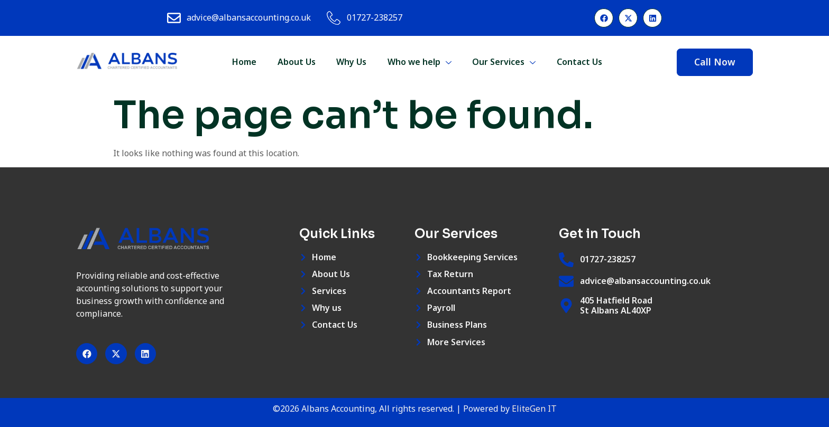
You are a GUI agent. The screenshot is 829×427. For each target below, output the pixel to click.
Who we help (419, 62)
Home (243, 62)
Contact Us (579, 62)
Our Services (504, 62)
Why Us (351, 62)
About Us (296, 62)
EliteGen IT (534, 409)
